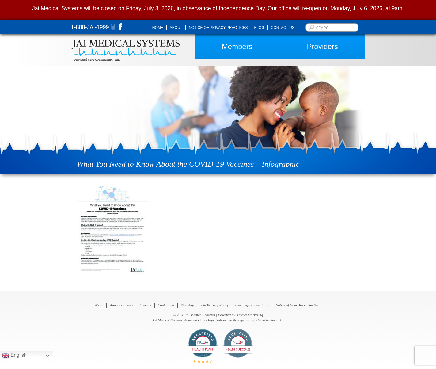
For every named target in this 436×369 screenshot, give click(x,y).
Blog (259, 27)
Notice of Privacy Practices (218, 27)
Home (157, 27)
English (14, 355)
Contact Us (282, 27)
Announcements (121, 305)
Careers (145, 305)
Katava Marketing (249, 315)
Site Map (187, 305)
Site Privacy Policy (214, 305)
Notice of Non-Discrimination (297, 305)
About (176, 27)
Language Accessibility (252, 305)
